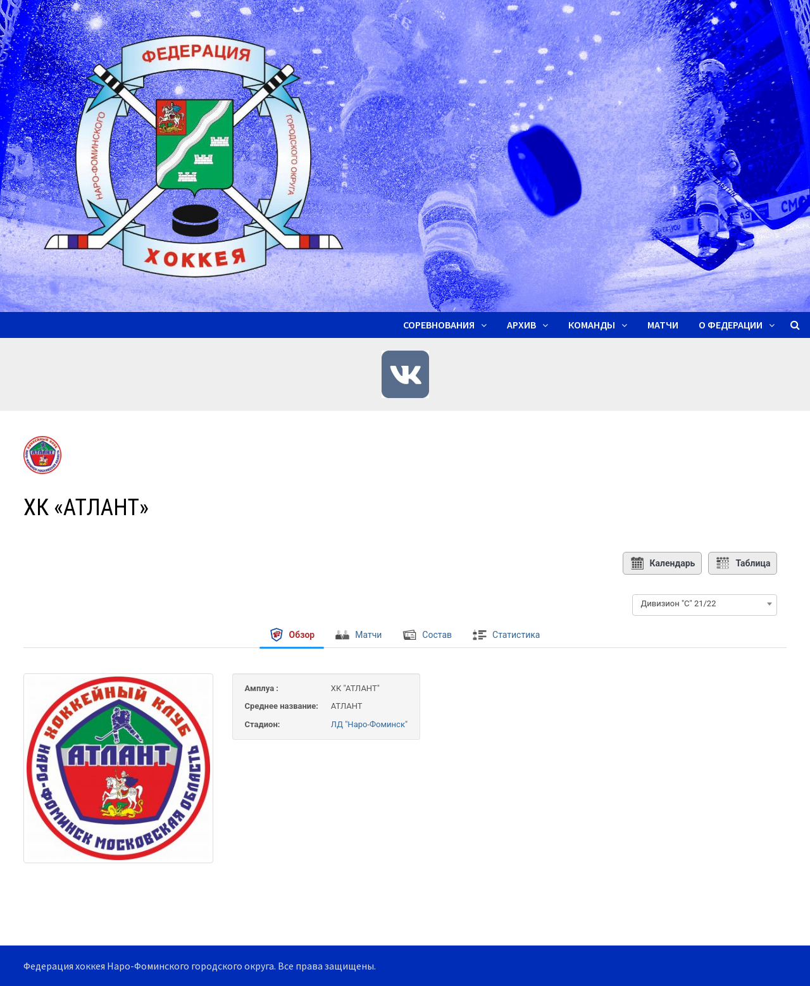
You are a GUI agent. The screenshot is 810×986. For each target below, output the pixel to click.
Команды (591, 324)
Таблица (742, 563)
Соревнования (439, 324)
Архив (521, 324)
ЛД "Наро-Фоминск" (369, 724)
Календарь (662, 563)
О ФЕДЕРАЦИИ (731, 324)
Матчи (662, 324)
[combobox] (704, 604)
